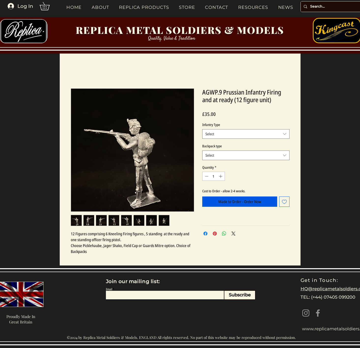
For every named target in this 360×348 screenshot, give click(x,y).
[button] (49, 6)
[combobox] (245, 134)
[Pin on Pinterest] (215, 234)
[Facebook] (318, 313)
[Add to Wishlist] (284, 201)
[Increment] (221, 176)
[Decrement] (206, 176)
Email (109, 289)
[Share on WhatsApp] (224, 234)
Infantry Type (211, 124)
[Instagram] (306, 313)
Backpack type (212, 146)
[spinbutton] (213, 176)
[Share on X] (233, 234)
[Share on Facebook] (205, 234)
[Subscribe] (240, 295)
